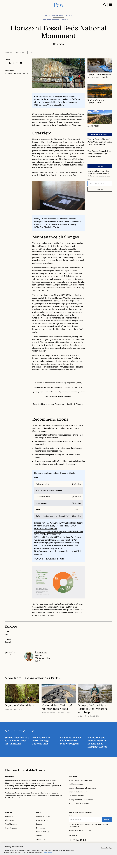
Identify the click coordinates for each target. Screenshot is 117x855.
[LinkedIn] (77, 840)
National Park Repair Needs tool (68, 125)
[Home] (25, 770)
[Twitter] (81, 840)
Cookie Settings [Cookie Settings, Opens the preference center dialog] (106, 848)
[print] (21, 63)
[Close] (114, 849)
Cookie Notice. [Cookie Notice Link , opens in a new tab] (48, 852)
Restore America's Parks (41, 678)
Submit (100, 189)
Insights (8, 812)
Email (89, 179)
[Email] (99, 183)
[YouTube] (84, 840)
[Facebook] (70, 840)
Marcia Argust (41, 652)
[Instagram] (74, 840)
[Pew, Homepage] (58, 4)
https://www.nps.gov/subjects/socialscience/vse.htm (56, 542)
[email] (36, 661)
